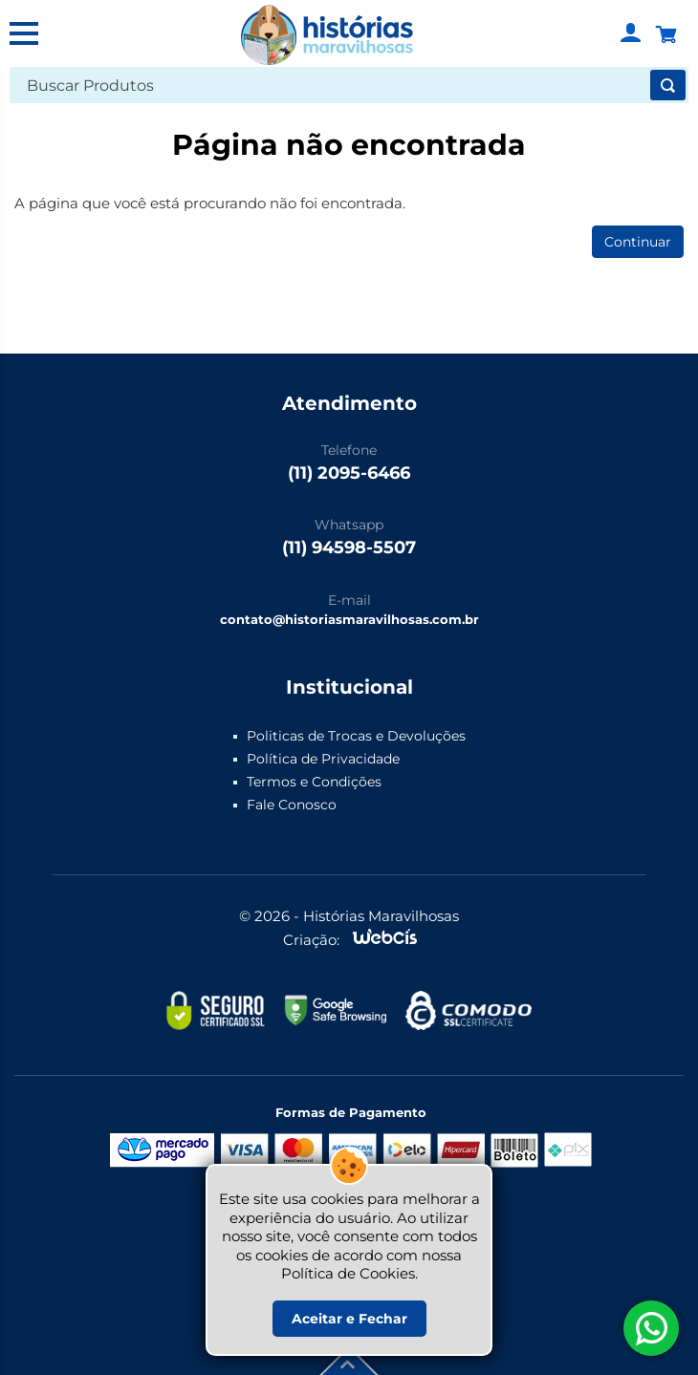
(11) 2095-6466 (349, 472)
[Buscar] (668, 85)
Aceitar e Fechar (349, 1318)
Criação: (311, 940)
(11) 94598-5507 (349, 547)
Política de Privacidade (323, 758)
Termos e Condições (314, 781)
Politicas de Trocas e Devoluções (356, 735)
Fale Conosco (292, 804)
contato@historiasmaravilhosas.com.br (349, 619)
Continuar (637, 241)
